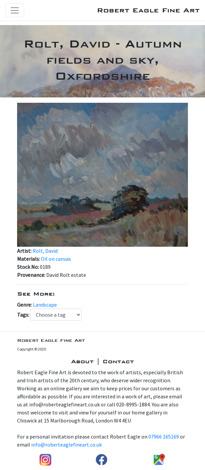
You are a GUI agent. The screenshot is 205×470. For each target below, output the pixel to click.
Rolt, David (45, 250)
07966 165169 (163, 436)
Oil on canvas (56, 258)
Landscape (45, 304)
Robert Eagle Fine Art (148, 10)
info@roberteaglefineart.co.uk (66, 444)
